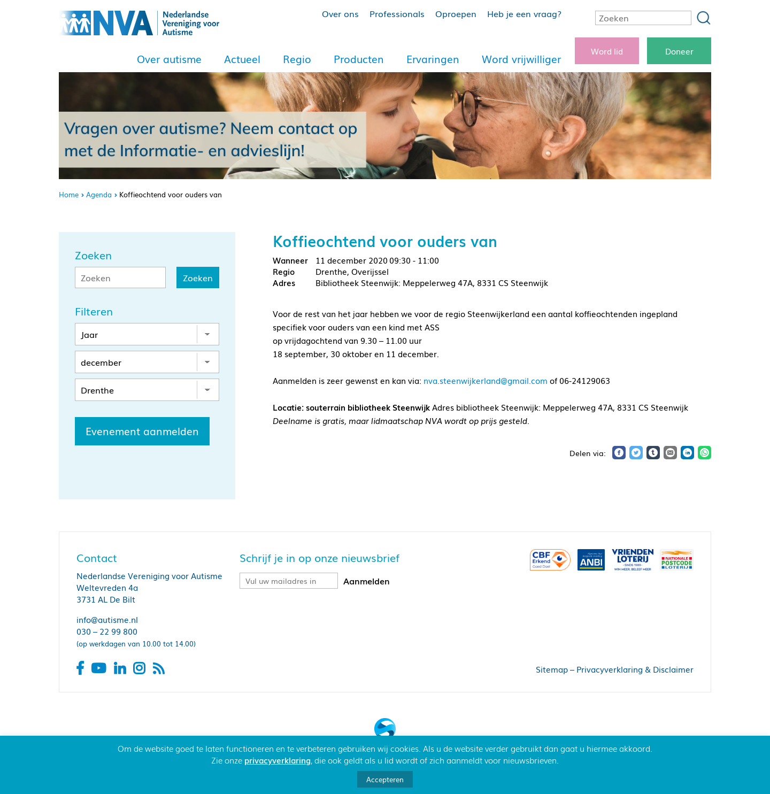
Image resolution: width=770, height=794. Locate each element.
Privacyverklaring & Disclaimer (635, 669)
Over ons (340, 13)
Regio (297, 58)
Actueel (242, 58)
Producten (359, 58)
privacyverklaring (277, 760)
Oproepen (455, 13)
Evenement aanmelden (142, 430)
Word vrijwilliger (521, 58)
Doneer (679, 51)
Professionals (397, 13)
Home (69, 194)
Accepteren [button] (385, 779)
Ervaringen (432, 58)
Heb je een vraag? (524, 13)
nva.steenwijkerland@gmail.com (486, 380)
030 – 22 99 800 (106, 631)
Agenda (99, 194)
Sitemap (552, 669)
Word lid (607, 51)
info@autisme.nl (107, 619)
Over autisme (169, 58)
